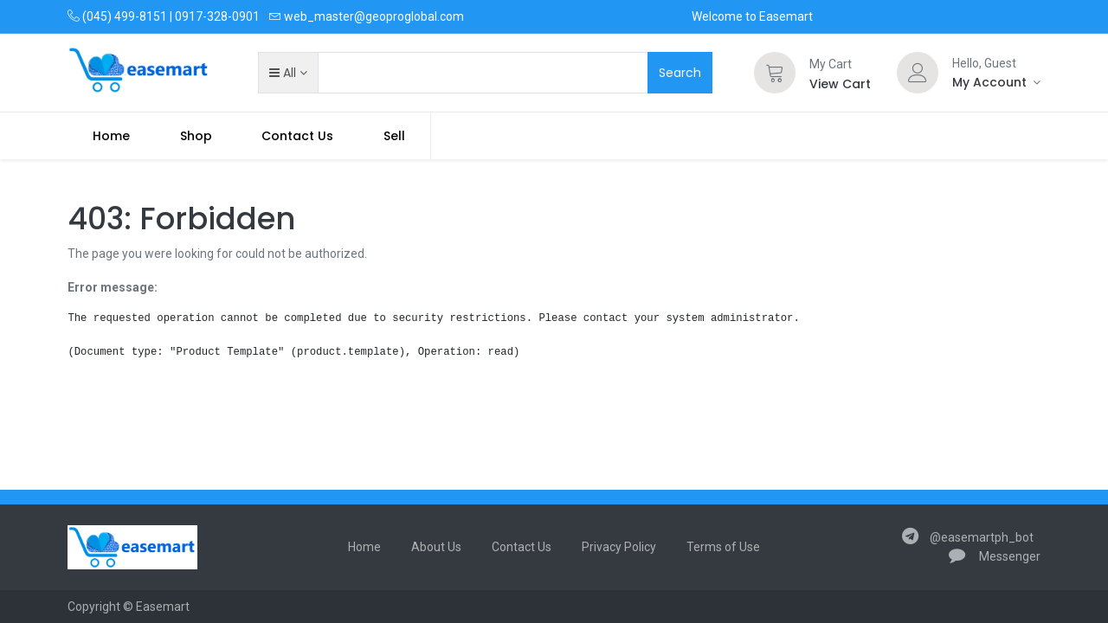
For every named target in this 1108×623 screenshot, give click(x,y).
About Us (436, 547)
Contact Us (521, 547)
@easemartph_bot (968, 537)
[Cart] (775, 72)
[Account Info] (996, 82)
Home (364, 547)
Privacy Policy (619, 547)
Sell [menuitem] (394, 136)
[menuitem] (111, 135)
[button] (288, 72)
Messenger (994, 556)
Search (680, 72)
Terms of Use (723, 547)
